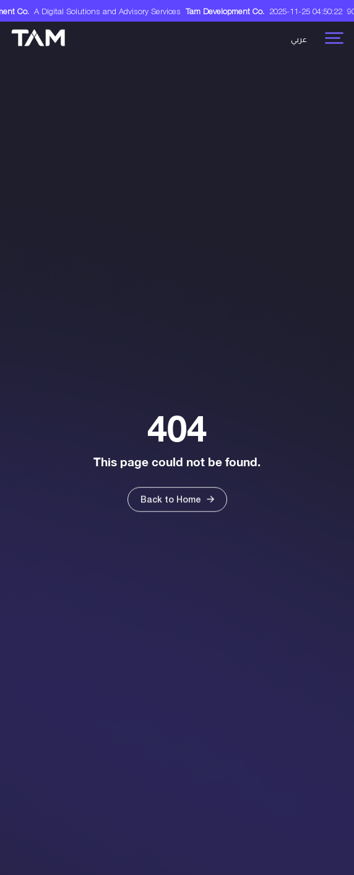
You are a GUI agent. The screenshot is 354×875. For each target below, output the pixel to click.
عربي (299, 39)
